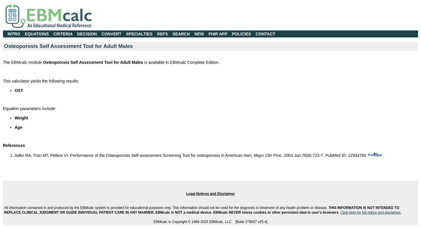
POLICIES (241, 34)
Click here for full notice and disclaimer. (370, 212)
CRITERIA (63, 34)
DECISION (87, 34)
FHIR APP (217, 34)
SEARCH (181, 34)
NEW (199, 34)
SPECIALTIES (139, 34)
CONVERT (111, 34)
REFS (162, 34)
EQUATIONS (37, 34)
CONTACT (265, 34)
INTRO (14, 34)
